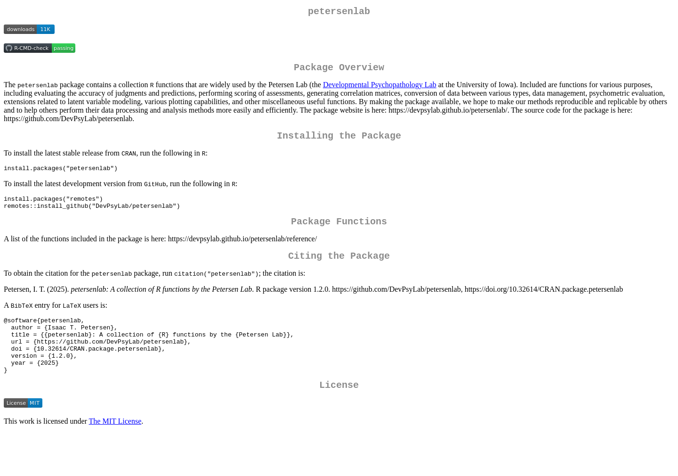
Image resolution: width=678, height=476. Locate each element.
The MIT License (115, 448)
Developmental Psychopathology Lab (379, 88)
